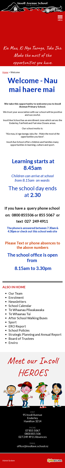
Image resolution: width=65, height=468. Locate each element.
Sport (13, 322)
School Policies (19, 330)
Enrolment (16, 297)
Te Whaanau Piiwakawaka (26, 310)
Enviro (13, 342)
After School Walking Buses (28, 318)
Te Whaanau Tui (20, 314)
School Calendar (20, 306)
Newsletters (17, 301)
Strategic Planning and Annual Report (35, 334)
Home (5, 72)
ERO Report (17, 326)
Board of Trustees (21, 338)
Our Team (15, 293)
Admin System (8, 460)
